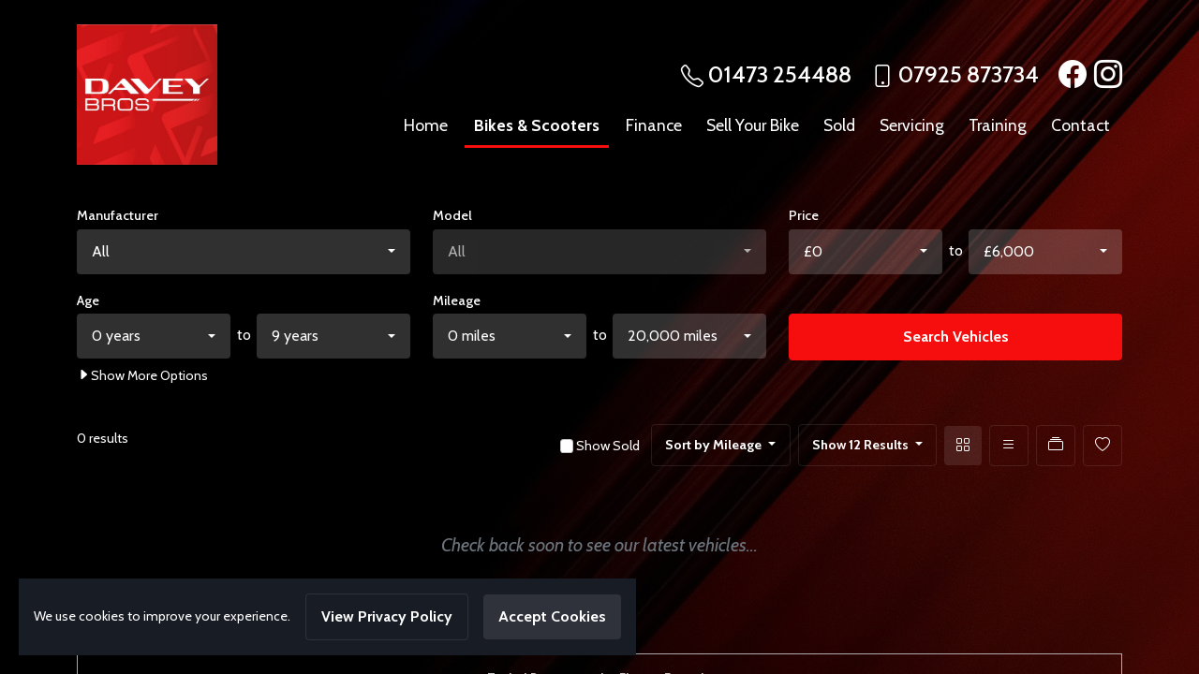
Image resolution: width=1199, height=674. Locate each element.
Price (804, 215)
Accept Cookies (552, 616)
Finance (654, 125)
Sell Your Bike (752, 125)
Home (426, 125)
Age (88, 300)
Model (452, 215)
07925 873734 (968, 74)
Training (998, 125)
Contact (1080, 125)
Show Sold (606, 445)
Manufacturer (117, 215)
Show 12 (861, 444)
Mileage (457, 300)
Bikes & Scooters (537, 125)
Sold (839, 125)
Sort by (714, 444)
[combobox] (243, 251)
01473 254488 (779, 74)
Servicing (912, 125)
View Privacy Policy (386, 616)
